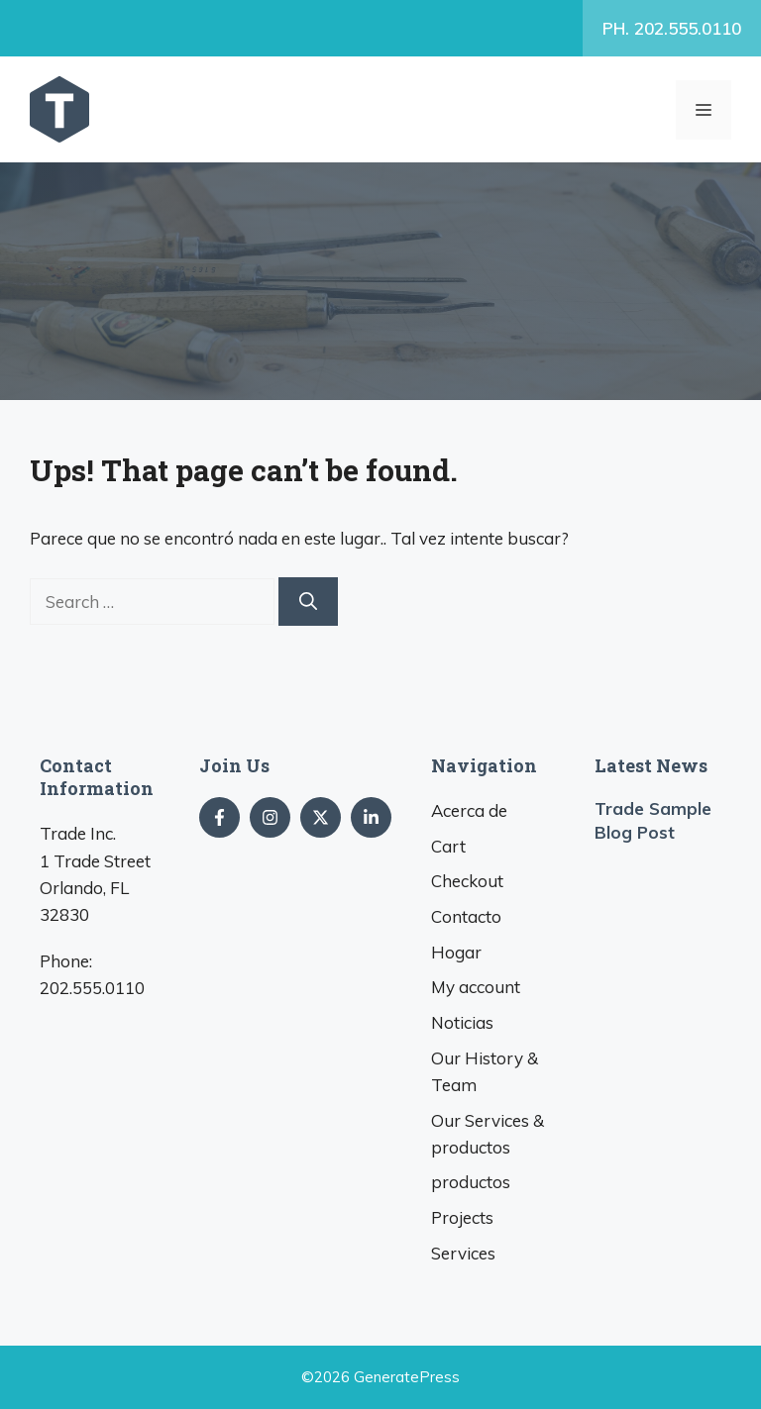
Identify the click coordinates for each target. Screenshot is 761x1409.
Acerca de (469, 810)
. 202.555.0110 (671, 28)
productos (470, 1181)
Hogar (456, 952)
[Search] (308, 601)
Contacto (466, 916)
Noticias (462, 1022)
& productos (487, 1133)
